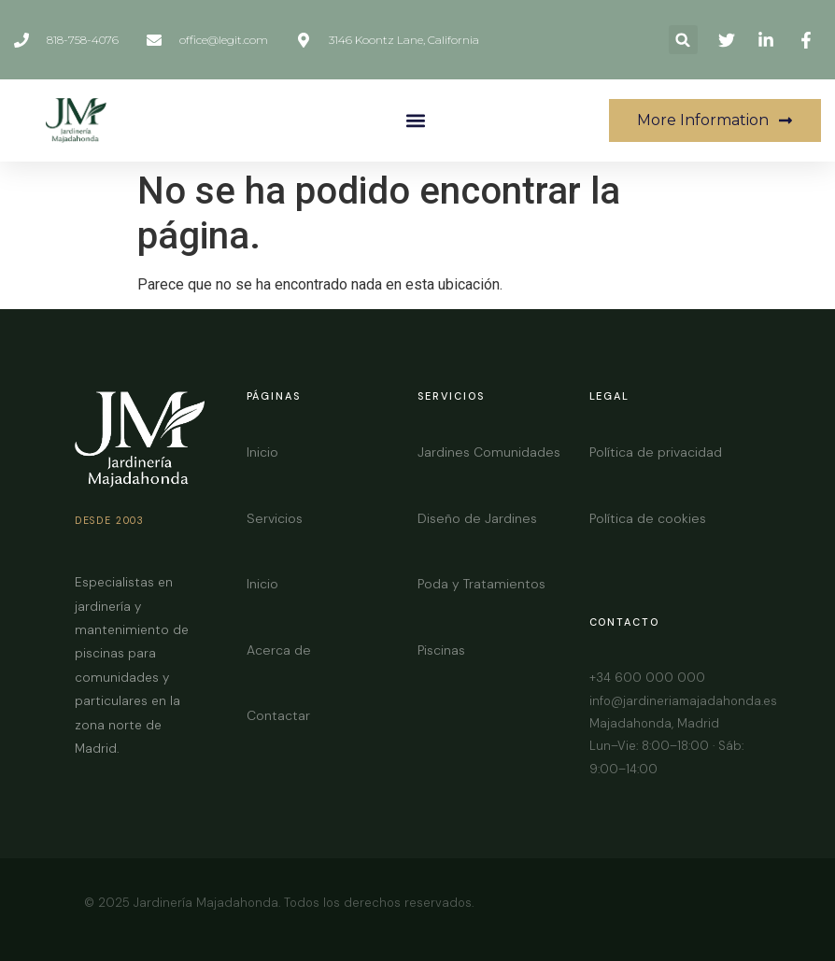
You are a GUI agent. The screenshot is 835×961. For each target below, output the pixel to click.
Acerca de (279, 650)
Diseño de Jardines (477, 518)
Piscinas (441, 650)
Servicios (275, 518)
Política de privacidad (655, 452)
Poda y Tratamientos (481, 583)
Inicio (262, 452)
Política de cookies (647, 518)
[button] (683, 39)
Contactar (278, 715)
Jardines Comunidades (489, 452)
